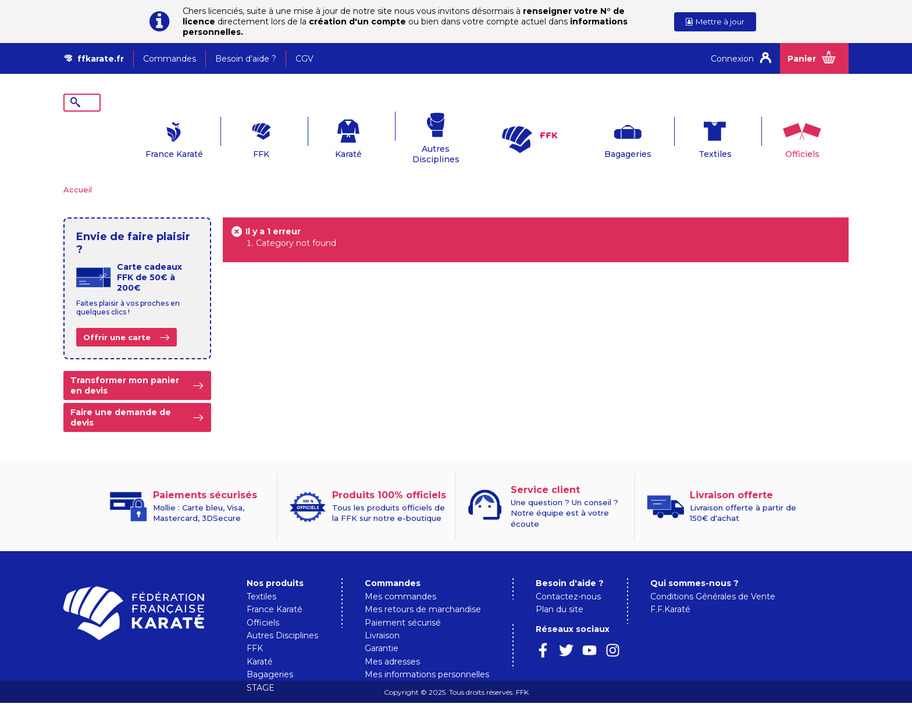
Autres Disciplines (401, 136)
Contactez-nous (568, 578)
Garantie (381, 630)
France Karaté (139, 136)
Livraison (382, 617)
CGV (304, 58)
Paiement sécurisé (403, 604)
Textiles (679, 136)
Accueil (77, 171)
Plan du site (559, 591)
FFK (226, 136)
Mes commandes (400, 578)
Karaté (313, 136)
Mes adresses (392, 643)
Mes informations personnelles (427, 656)
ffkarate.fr (100, 58)
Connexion (732, 58)
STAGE (261, 670)
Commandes (169, 58)
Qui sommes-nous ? (694, 565)
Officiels (767, 136)
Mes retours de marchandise (423, 591)
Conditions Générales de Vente (712, 578)
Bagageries (592, 136)
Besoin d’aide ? (245, 58)
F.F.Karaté (670, 591)
